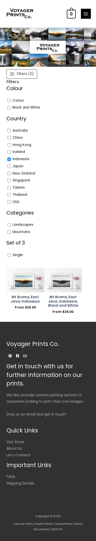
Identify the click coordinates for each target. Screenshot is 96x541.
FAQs (10, 476)
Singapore (21, 180)
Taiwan (19, 187)
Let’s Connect (18, 455)
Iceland (19, 152)
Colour (18, 100)
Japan (18, 166)
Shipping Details (20, 483)
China (18, 138)
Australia (20, 130)
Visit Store (15, 442)
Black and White (26, 107)
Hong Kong (22, 145)
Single (18, 255)
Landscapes (23, 225)
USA (16, 202)
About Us (14, 448)
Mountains (21, 232)
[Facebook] (17, 356)
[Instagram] (10, 356)
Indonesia (21, 159)
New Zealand (24, 173)
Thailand (20, 194)
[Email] (25, 356)
